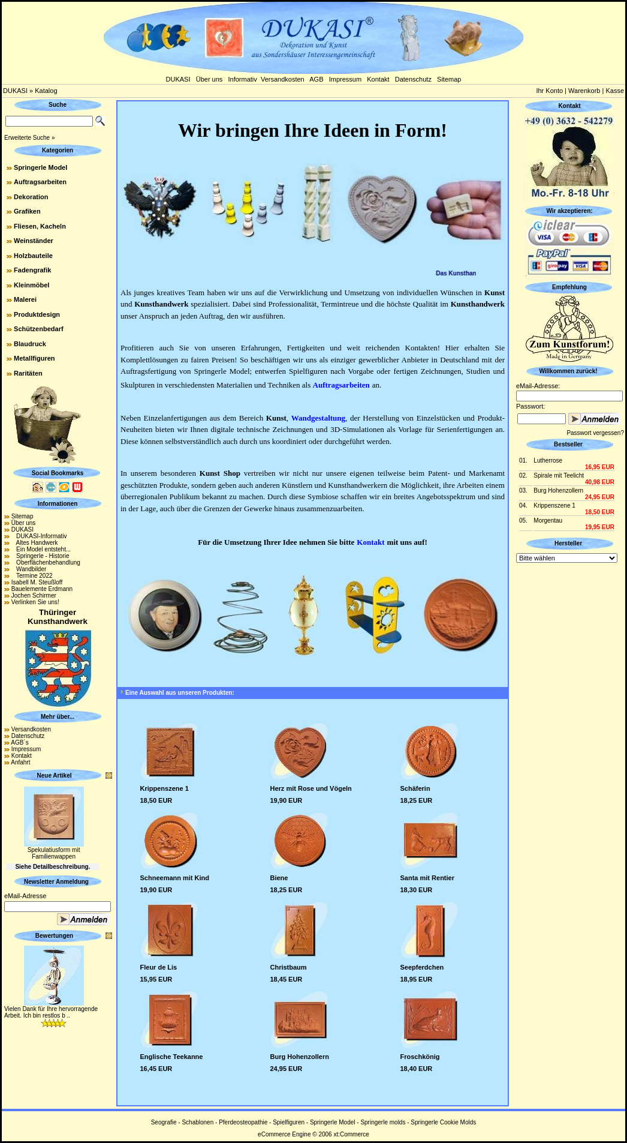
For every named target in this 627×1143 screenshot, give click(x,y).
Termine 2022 (32, 575)
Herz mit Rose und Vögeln (311, 788)
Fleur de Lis (158, 967)
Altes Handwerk (34, 542)
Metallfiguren (34, 358)
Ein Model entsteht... (41, 549)
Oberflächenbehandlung (45, 562)
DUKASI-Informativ (39, 536)
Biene (279, 877)
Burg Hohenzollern (299, 1056)
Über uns (209, 79)
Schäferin (415, 788)
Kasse (614, 90)
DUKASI (178, 79)
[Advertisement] (569, 745)
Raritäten (28, 373)
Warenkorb (584, 90)
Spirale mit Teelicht (558, 475)
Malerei (25, 299)
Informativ (242, 79)
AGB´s (19, 742)
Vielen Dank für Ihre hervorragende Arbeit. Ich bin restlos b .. (51, 1012)
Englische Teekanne (171, 1056)
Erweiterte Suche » (29, 137)
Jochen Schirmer (33, 595)
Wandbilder (29, 569)
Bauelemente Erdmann (42, 589)
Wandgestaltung (318, 417)
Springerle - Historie (40, 556)
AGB (316, 79)
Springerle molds (382, 1122)
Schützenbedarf (39, 328)
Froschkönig (420, 1056)
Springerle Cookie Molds (443, 1122)
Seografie (164, 1122)
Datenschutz (413, 79)
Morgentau (547, 520)
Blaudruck (30, 343)
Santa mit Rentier (427, 877)
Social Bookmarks (58, 473)
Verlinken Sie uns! (35, 602)
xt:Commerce (351, 1134)
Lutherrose (547, 460)
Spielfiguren (289, 1122)
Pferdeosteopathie (243, 1122)
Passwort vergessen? (595, 433)
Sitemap (449, 79)
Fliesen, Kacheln (40, 226)
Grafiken (27, 211)
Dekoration (31, 196)
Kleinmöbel (31, 285)
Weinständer (33, 240)
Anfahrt (20, 762)
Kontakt (378, 79)
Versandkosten (283, 79)
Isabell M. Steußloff (36, 582)
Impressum (345, 79)
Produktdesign (37, 314)
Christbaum (288, 967)
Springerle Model (40, 167)
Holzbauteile (33, 255)
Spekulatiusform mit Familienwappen (54, 853)
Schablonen (197, 1122)
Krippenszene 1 (164, 788)
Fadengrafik (32, 270)
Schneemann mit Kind (175, 877)
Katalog (46, 90)
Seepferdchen (422, 967)
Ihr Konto (549, 90)
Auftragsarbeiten (40, 181)
